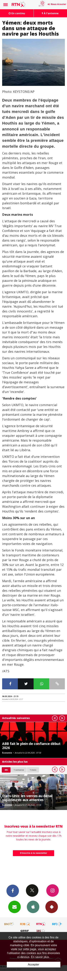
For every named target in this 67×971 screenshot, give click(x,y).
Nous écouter (58, 4)
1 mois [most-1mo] (33, 769)
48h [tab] (6, 769)
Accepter (33, 964)
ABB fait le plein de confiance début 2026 (31, 745)
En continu (17, 13)
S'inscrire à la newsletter (33, 853)
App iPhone (33, 907)
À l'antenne (50, 13)
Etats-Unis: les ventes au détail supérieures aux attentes (27, 798)
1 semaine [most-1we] (19, 769)
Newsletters (14, 907)
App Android (51, 907)
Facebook (12, 891)
